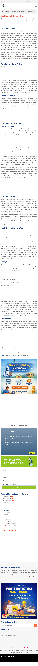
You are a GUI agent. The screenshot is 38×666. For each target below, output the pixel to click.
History (11, 11)
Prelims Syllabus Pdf (9, 523)
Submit (19, 487)
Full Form (6, 514)
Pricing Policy (24, 650)
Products (18, 652)
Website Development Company (30, 656)
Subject (7, 11)
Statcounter (3, 663)
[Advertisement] (19, 548)
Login (2, 1)
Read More (31, 453)
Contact (22, 652)
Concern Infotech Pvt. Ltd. (6, 658)
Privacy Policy (31, 650)
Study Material (17, 11)
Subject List (7, 519)
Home (3, 11)
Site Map (27, 652)
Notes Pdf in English (9, 525)
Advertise (15, 647)
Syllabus (6, 512)
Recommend (9, 647)
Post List (6, 517)
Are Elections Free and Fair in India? (13, 449)
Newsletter (20, 647)
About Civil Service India (14, 650)
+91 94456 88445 (19, 632)
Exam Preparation (8, 528)
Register (7, 1)
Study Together (27, 647)
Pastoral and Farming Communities (17, 355)
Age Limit (7, 521)
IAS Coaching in (8, 496)
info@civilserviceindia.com (10, 635)
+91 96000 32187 (9, 632)
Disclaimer (6, 650)
